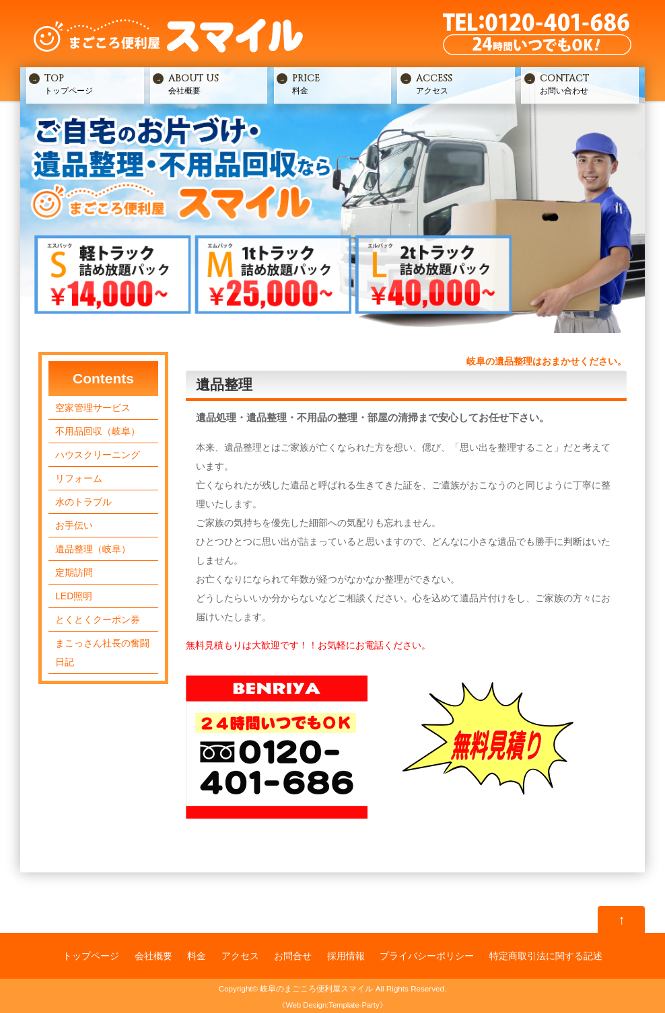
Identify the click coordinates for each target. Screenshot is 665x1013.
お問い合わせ (588, 84)
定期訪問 (74, 572)
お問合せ (293, 955)
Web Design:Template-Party (332, 1005)
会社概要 (216, 84)
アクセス (464, 84)
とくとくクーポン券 (97, 619)
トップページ (92, 84)
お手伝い (74, 525)
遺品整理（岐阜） (93, 548)
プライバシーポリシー (427, 955)
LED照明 (73, 596)
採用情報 (346, 955)
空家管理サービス (93, 407)
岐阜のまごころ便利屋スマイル (316, 988)
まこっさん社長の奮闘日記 (102, 652)
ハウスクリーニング (97, 454)
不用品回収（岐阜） (97, 431)
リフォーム (78, 478)
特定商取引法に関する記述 (545, 955)
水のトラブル (83, 501)
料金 (340, 84)
